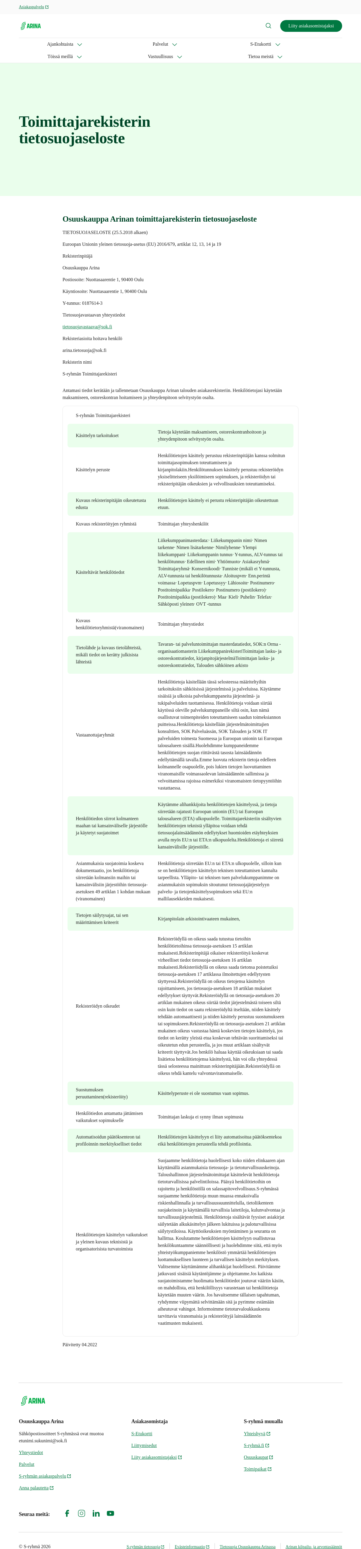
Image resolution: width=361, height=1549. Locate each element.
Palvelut (70, 44)
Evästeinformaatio (192, 1534)
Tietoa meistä (233, 44)
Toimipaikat (258, 1456)
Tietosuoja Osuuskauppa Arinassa (247, 1534)
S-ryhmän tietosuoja (146, 1534)
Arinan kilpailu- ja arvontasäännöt (313, 1534)
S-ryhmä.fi (257, 1433)
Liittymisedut (144, 1433)
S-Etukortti (106, 44)
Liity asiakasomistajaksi (311, 25)
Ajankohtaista (32, 44)
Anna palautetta (36, 1475)
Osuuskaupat (259, 1444)
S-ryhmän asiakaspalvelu (45, 1463)
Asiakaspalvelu (34, 7)
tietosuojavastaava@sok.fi (87, 314)
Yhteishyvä (257, 1421)
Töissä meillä (147, 44)
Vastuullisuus (190, 44)
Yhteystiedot (31, 1440)
